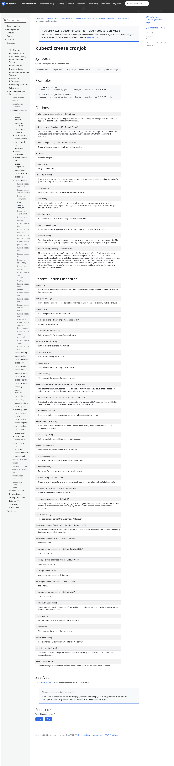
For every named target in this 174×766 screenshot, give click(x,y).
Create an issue (154, 17)
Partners (81, 3)
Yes (39, 719)
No (48, 719)
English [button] (116, 3)
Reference (66, 18)
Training (60, 3)
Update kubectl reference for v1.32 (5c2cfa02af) (97, 735)
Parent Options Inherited (156, 42)
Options (149, 39)
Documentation (29, 3)
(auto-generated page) (154, 21)
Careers (70, 3)
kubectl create (123, 18)
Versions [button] (105, 3)
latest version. (93, 37)
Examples (149, 36)
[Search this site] (139, 3)
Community (93, 3)
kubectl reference (106, 18)
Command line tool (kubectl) (85, 18)
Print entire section (155, 28)
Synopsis (149, 33)
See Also (149, 45)
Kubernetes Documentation (47, 18)
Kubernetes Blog (46, 3)
